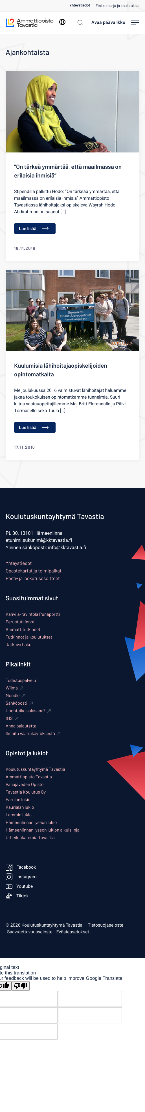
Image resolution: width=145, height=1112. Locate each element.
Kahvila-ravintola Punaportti (33, 614)
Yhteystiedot (79, 5)
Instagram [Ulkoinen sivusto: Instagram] (21, 876)
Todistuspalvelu (21, 680)
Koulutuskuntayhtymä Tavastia (35, 769)
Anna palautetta (21, 726)
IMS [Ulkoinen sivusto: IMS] (9, 718)
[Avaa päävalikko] (115, 22)
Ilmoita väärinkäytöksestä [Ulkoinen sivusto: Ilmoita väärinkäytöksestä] (30, 733)
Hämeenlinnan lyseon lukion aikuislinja (43, 830)
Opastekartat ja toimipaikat (33, 571)
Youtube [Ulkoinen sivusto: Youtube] (19, 886)
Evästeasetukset (72, 932)
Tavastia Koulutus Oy (26, 792)
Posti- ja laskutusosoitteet (33, 578)
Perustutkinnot (20, 621)
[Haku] (79, 22)
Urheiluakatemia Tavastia (30, 837)
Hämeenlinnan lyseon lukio (31, 822)
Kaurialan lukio (20, 807)
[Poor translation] (21, 986)
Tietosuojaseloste (105, 925)
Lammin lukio (19, 814)
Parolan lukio (18, 799)
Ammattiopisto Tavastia (29, 776)
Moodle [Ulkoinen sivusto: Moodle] (13, 695)
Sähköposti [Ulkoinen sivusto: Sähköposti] (16, 703)
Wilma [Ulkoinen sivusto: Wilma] (12, 688)
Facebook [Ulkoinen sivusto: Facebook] (21, 867)
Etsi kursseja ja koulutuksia (117, 6)
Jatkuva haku (18, 644)
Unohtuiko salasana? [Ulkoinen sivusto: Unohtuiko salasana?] (25, 710)
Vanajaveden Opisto (24, 784)
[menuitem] (82, 5)
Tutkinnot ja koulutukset (29, 637)
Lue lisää (34, 228)
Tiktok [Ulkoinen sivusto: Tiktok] (17, 896)
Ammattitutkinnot (23, 629)
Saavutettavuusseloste (29, 932)
